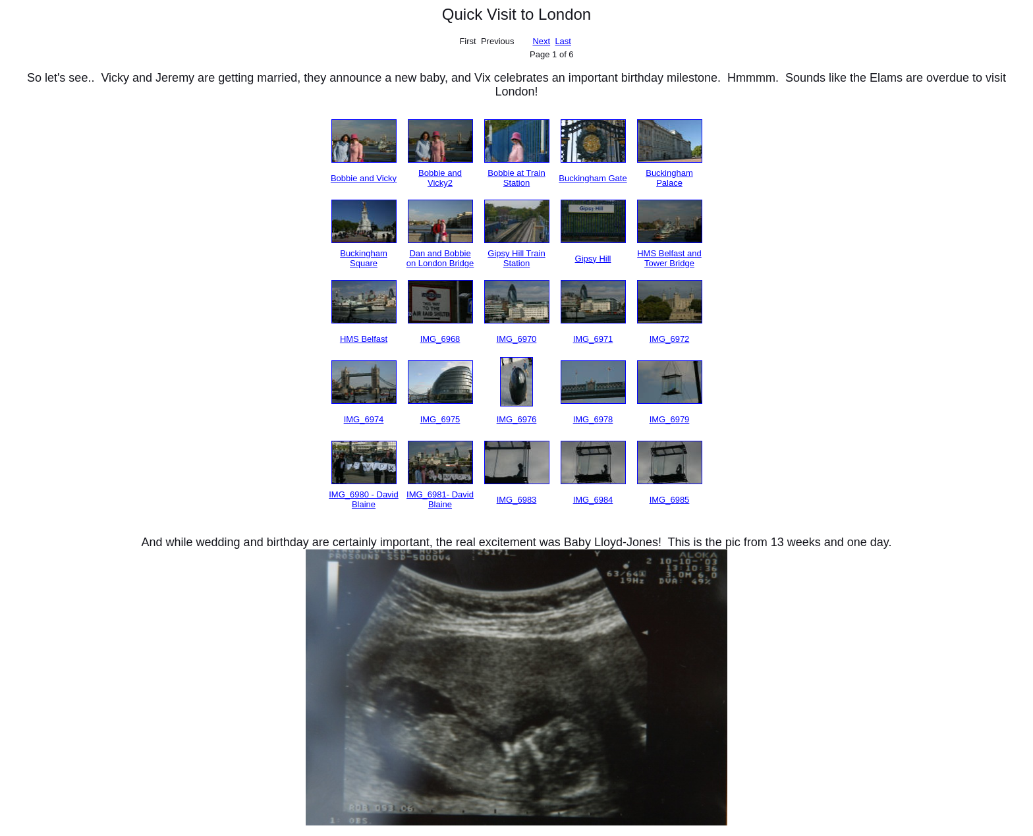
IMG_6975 (440, 419)
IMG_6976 (517, 419)
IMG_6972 (670, 339)
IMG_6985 (670, 500)
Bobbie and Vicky (364, 178)
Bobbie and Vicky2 (440, 178)
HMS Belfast (363, 339)
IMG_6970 (517, 339)
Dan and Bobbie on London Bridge (440, 258)
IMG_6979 (670, 419)
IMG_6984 (593, 500)
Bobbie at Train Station (516, 178)
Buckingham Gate (593, 178)
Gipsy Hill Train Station (516, 258)
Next (541, 41)
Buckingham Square (363, 258)
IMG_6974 (364, 419)
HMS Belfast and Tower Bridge (669, 258)
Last (563, 41)
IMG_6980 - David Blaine (364, 499)
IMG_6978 (593, 419)
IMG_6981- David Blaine (440, 499)
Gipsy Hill (593, 259)
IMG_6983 (517, 500)
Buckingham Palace (669, 178)
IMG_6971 (593, 339)
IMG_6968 (440, 339)
